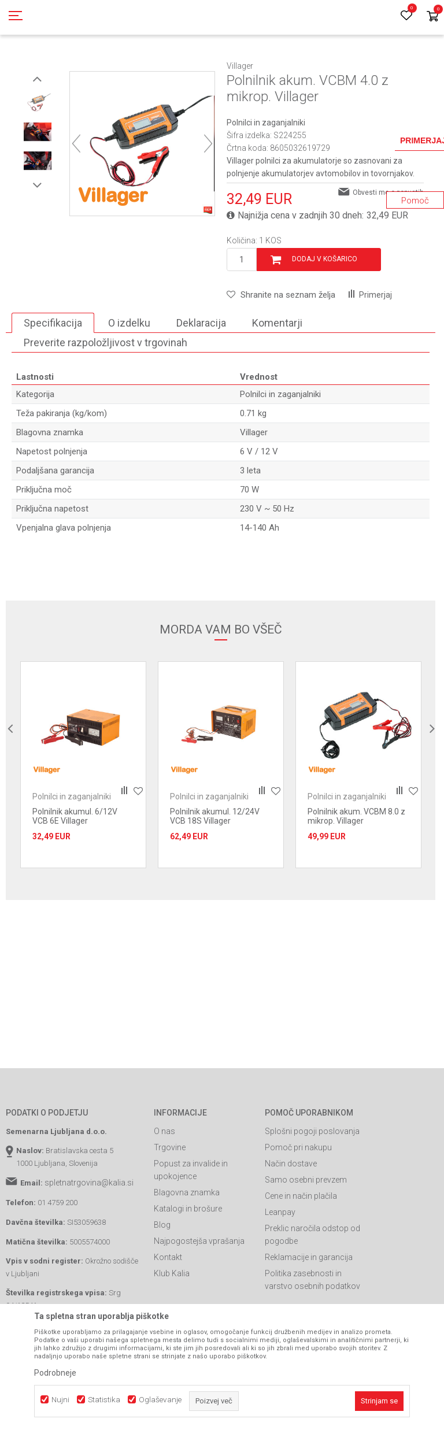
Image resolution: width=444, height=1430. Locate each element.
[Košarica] (432, 17)
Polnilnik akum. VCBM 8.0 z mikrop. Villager (356, 868)
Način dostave (291, 1215)
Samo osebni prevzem (306, 1231)
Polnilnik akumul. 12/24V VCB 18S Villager (215, 868)
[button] (281, 346)
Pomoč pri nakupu (298, 1199)
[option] (37, 154)
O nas (164, 1183)
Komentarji (277, 375)
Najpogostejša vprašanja (199, 1293)
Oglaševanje (160, 1399)
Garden (122, 65)
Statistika (104, 1399)
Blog (162, 1276)
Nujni (60, 1399)
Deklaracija (201, 375)
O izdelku (129, 375)
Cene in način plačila (301, 1248)
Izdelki (91, 65)
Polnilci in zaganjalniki (312, 65)
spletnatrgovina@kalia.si (89, 1234)
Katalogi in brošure (188, 1260)
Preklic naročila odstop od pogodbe (312, 1287)
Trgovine (170, 1199)
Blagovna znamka (187, 1244)
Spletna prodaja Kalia (39, 65)
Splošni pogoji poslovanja (312, 1183)
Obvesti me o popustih (388, 244)
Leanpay (280, 1264)
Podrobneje (55, 1372)
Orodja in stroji (165, 65)
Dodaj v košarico (324, 311)
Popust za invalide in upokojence (191, 1222)
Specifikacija (53, 375)
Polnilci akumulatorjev (233, 65)
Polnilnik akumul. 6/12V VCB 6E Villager (74, 868)
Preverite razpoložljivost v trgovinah (105, 394)
